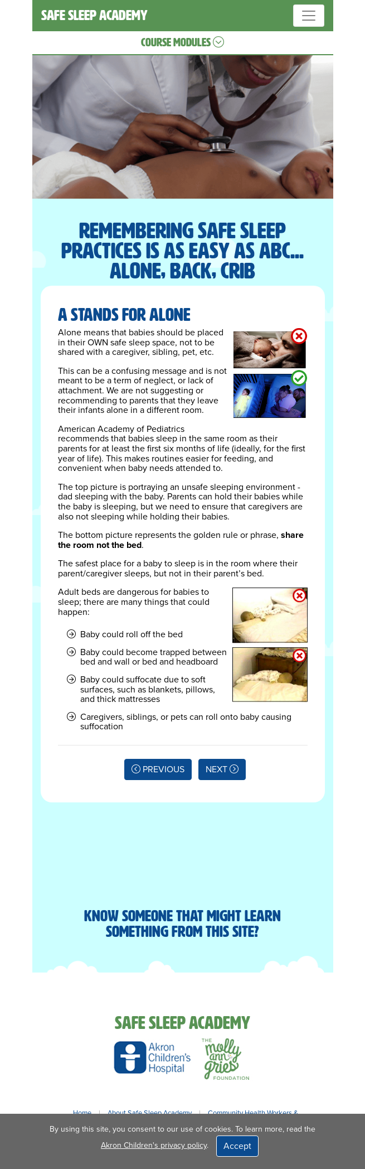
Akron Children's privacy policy (154, 1145)
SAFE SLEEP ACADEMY (94, 15)
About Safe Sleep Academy (150, 1113)
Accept (237, 1146)
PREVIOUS (158, 769)
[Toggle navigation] (308, 15)
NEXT (222, 769)
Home (82, 1113)
